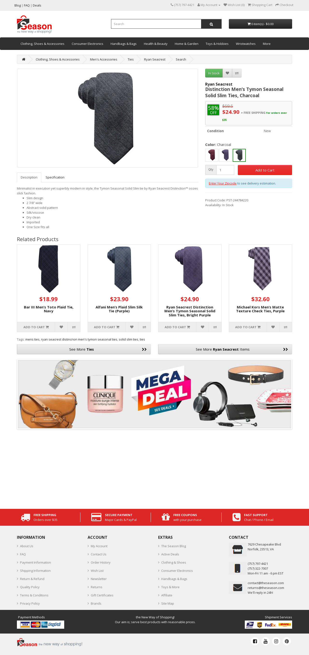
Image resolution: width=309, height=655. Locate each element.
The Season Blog (173, 546)
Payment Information (35, 562)
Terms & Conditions (34, 595)
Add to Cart (264, 170)
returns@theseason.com (266, 588)
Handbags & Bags (124, 43)
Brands (96, 603)
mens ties (32, 339)
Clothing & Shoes (173, 562)
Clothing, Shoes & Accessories (42, 43)
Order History (101, 562)
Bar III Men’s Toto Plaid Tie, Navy (48, 309)
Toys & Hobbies (217, 43)
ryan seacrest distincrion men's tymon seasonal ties (79, 339)
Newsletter (99, 579)
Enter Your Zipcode (223, 183)
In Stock (214, 73)
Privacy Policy (30, 603)
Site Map (167, 603)
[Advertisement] (154, 468)
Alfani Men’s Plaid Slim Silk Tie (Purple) (119, 309)
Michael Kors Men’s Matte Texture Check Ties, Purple (260, 309)
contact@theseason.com (266, 583)
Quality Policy (30, 587)
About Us (26, 546)
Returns (96, 587)
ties (142, 339)
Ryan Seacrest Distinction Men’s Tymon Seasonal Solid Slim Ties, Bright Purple (189, 311)
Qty (210, 169)
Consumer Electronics (87, 43)
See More (108, 349)
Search (181, 59)
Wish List (97, 570)
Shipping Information (35, 570)
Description (29, 177)
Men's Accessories (103, 59)
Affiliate (166, 595)
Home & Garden (186, 43)
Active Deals (170, 554)
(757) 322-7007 (258, 568)
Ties (131, 59)
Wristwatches (246, 43)
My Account (99, 546)
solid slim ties (128, 339)
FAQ (23, 554)
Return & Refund (32, 579)
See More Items (242, 349)
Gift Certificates (102, 595)
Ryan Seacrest (154, 59)
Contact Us (98, 554)
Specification (55, 177)
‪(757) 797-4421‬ (258, 563)
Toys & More (170, 587)
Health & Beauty (156, 43)
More (267, 43)
